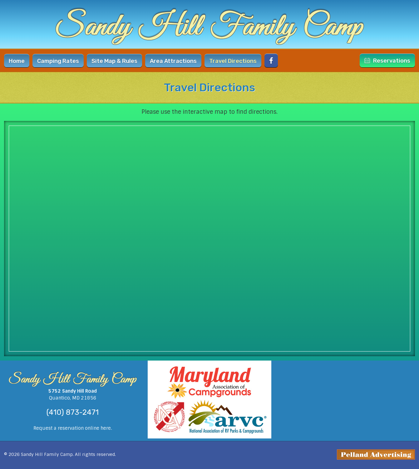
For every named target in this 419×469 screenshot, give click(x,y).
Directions (233, 61)
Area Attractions (173, 61)
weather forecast (346, 438)
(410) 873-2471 (73, 412)
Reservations (387, 60)
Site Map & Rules (114, 61)
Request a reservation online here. (72, 428)
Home (17, 61)
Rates (58, 61)
